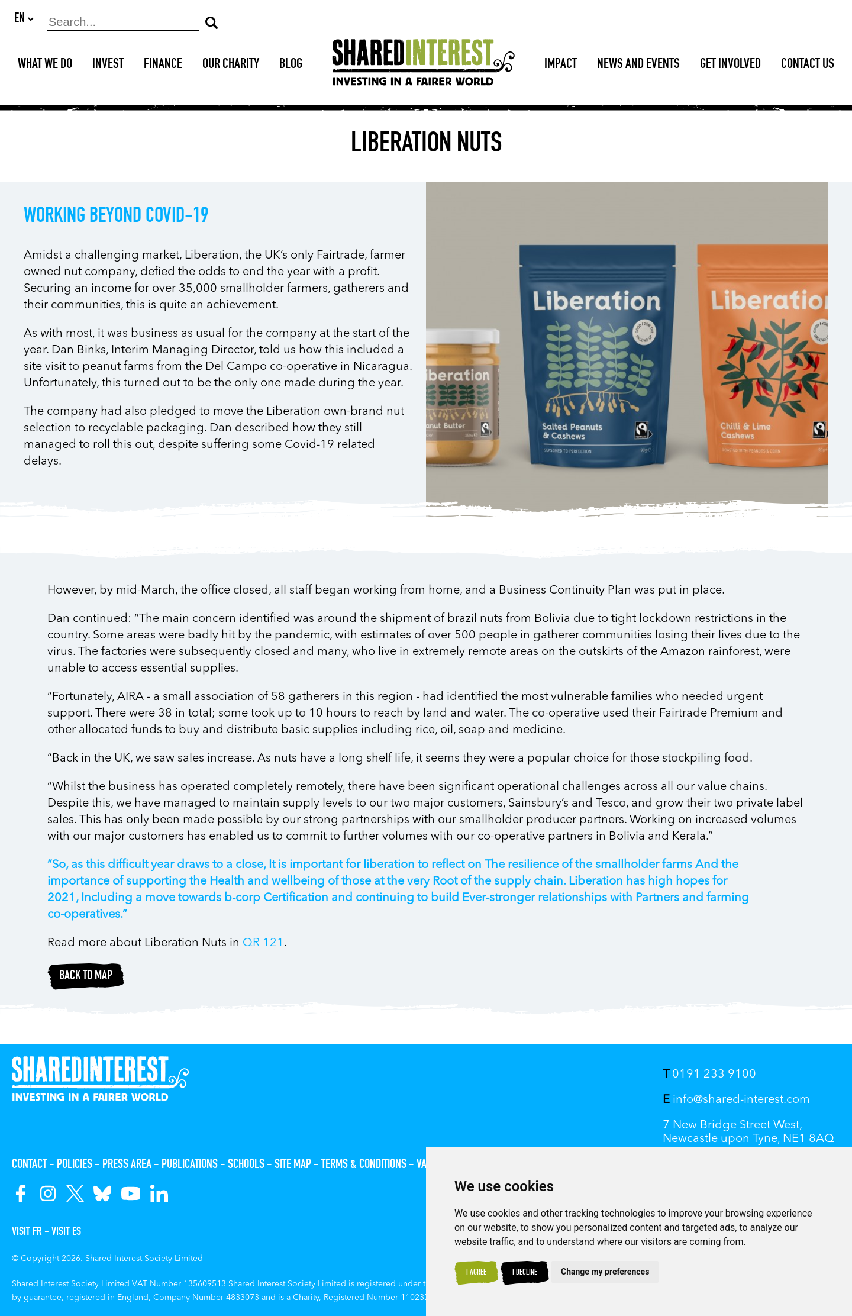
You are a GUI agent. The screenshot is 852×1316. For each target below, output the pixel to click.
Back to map (85, 976)
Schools (246, 1165)
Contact (29, 1165)
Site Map (293, 1165)
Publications (190, 1165)
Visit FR (27, 1232)
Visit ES (66, 1232)
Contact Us (807, 66)
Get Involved (730, 66)
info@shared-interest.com (736, 1100)
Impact (560, 66)
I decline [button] (524, 1273)
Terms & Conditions (363, 1165)
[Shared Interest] (423, 65)
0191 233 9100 (709, 1074)
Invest (108, 66)
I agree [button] (476, 1273)
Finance (163, 66)
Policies (74, 1165)
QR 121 (263, 944)
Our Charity (230, 66)
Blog (290, 66)
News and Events (638, 66)
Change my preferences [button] (605, 1271)
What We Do (45, 66)
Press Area (126, 1165)
